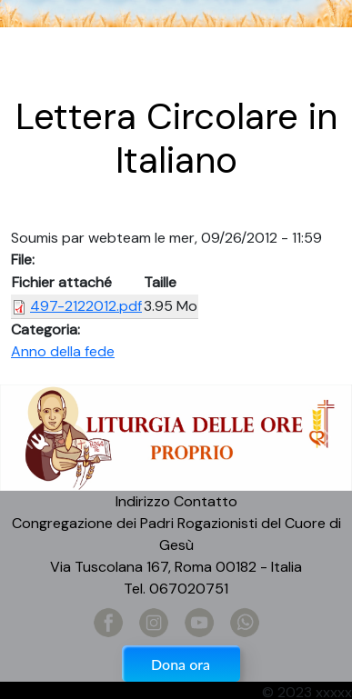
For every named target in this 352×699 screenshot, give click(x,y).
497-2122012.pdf (86, 305)
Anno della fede (63, 351)
